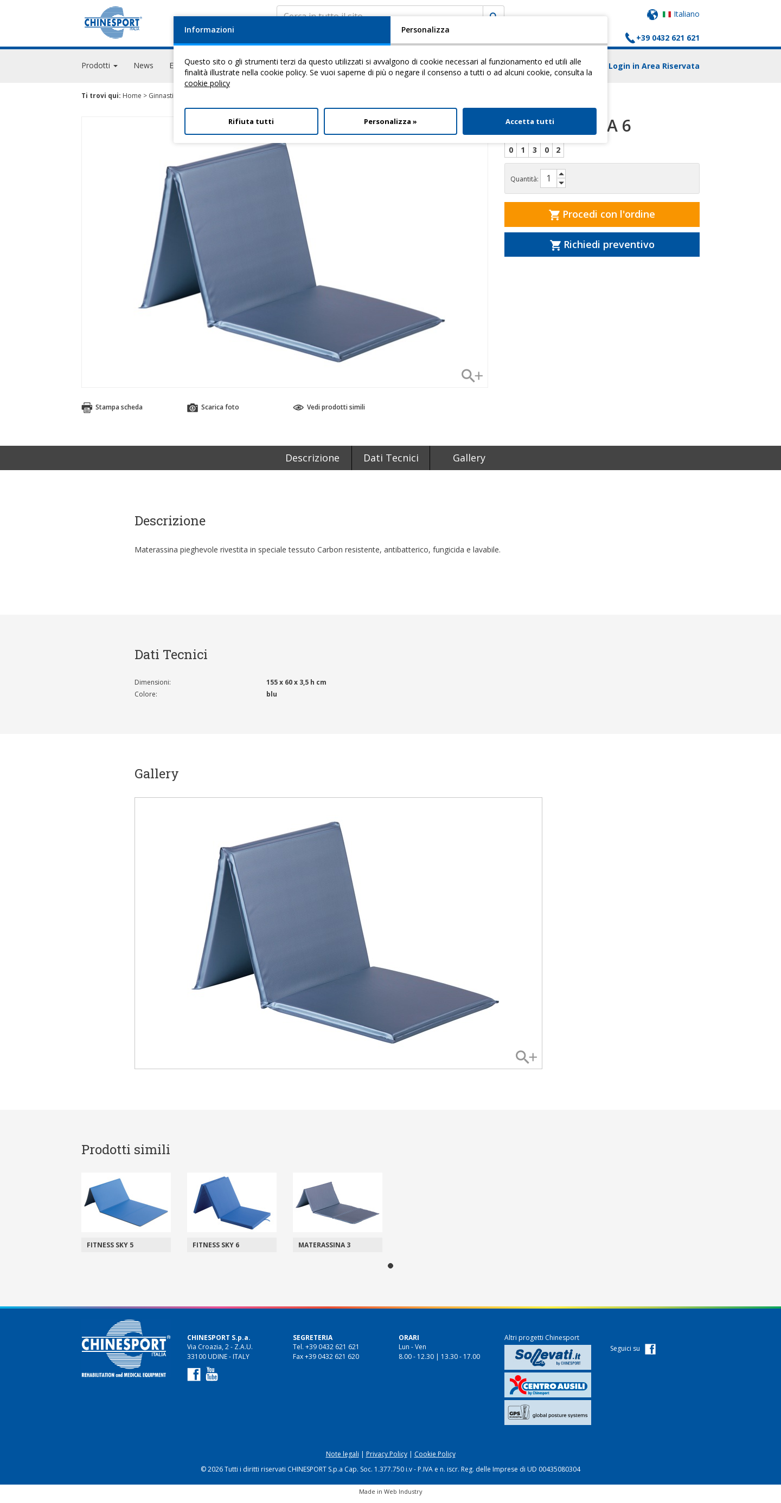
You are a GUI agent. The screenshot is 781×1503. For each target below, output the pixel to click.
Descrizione (312, 462)
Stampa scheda (112, 412)
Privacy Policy (386, 1458)
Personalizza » (390, 121)
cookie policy (207, 83)
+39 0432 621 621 (668, 37)
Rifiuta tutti (251, 121)
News (143, 70)
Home (132, 100)
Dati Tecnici (391, 462)
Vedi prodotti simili (329, 412)
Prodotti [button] (99, 70)
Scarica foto (213, 412)
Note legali (342, 1458)
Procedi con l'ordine (602, 218)
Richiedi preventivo (602, 249)
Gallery (469, 462)
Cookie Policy (435, 1458)
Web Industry (403, 1496)
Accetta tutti (529, 121)
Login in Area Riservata (654, 71)
